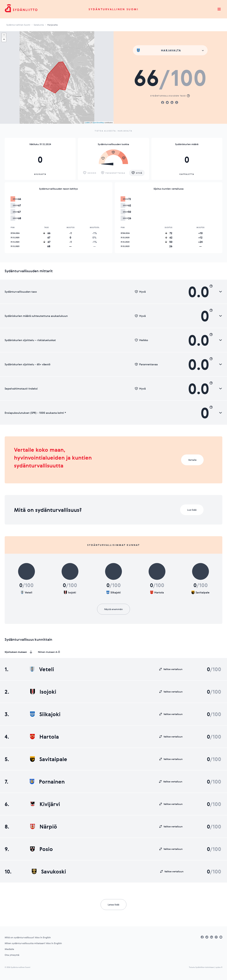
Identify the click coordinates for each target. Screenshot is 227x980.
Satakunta (39, 24)
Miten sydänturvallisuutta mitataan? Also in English (33, 943)
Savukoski (49, 871)
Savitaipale (48, 759)
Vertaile (192, 459)
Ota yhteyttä (12, 955)
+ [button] (4, 35)
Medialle (9, 949)
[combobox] (170, 50)
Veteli (42, 669)
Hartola (44, 736)
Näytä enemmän (113, 609)
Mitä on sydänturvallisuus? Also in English (28, 937)
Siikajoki (45, 714)
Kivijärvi (45, 803)
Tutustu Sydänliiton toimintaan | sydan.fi (205, 967)
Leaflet (87, 122)
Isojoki (43, 691)
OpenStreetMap (98, 122)
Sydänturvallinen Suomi (113, 9)
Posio (41, 848)
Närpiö (43, 826)
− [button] (4, 39)
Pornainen (47, 781)
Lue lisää (191, 509)
